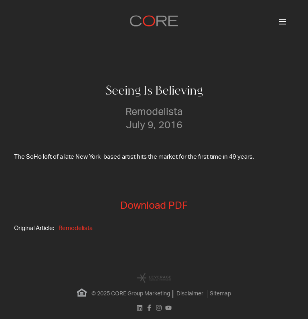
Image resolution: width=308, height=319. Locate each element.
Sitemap (220, 294)
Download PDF (154, 206)
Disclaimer (189, 294)
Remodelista (76, 228)
